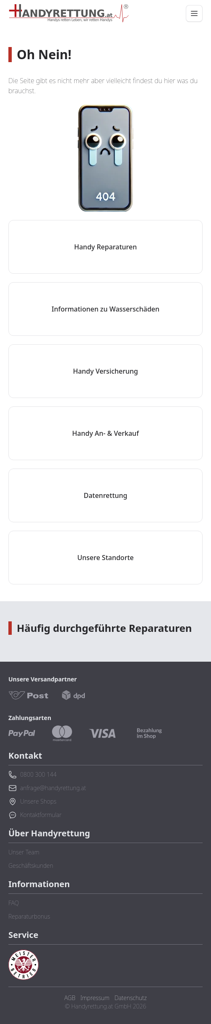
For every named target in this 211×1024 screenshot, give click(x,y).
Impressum (95, 998)
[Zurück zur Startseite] (68, 13)
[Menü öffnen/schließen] (194, 13)
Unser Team (23, 852)
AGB (69, 998)
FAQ (13, 903)
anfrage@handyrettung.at (47, 788)
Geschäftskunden (30, 865)
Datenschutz (131, 998)
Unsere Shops (32, 801)
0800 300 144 (32, 774)
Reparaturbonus (29, 916)
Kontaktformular (35, 815)
